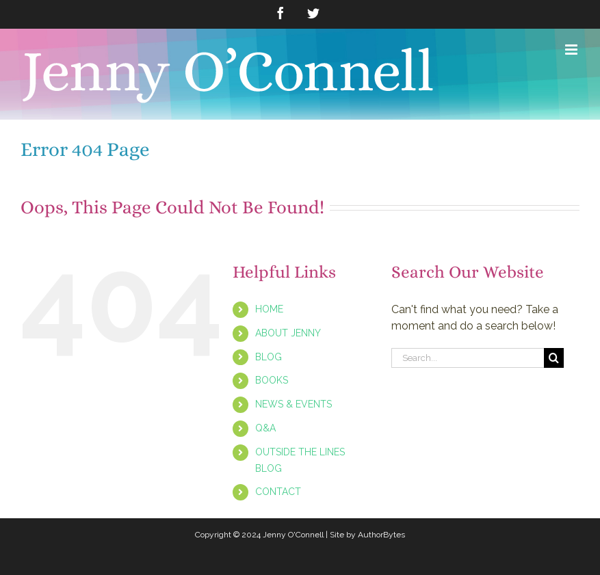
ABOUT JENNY (288, 332)
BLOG (268, 356)
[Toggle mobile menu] (572, 49)
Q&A (265, 428)
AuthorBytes (381, 534)
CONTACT (278, 491)
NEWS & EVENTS (293, 404)
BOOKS (271, 380)
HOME (269, 309)
